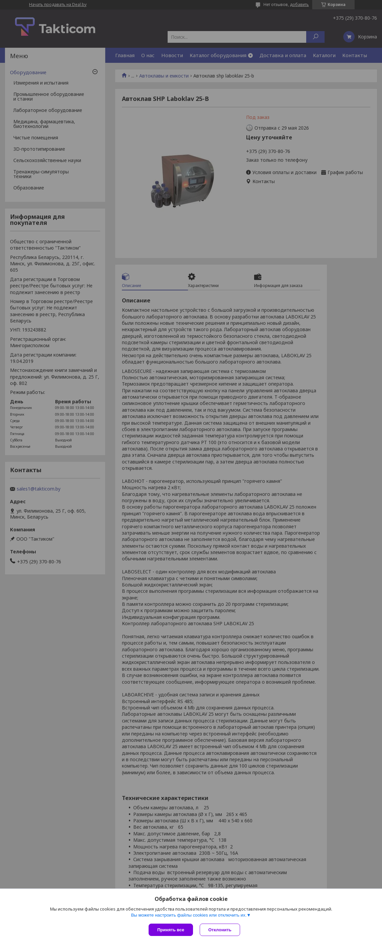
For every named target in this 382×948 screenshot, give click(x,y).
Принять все (170, 929)
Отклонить (219, 929)
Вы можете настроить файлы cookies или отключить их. (188, 915)
